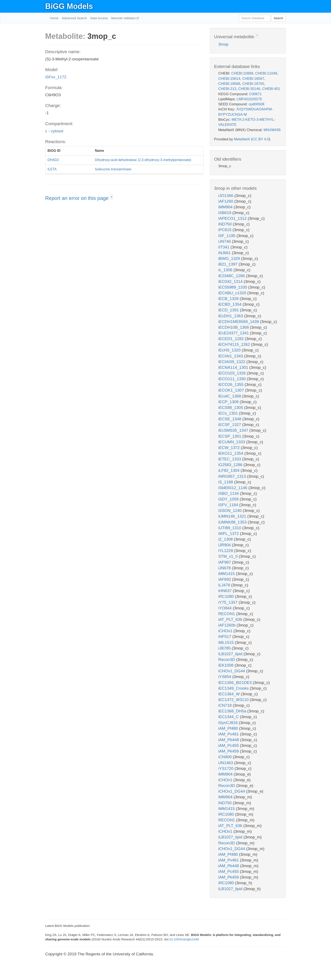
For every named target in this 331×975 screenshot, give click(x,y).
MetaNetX (242, 139)
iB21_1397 (228, 264)
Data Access (99, 18)
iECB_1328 (229, 298)
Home (54, 18)
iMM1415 (227, 573)
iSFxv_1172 (55, 77)
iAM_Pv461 (229, 734)
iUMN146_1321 (232, 516)
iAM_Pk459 (229, 751)
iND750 (225, 224)
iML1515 (226, 642)
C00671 (255, 94)
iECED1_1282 (231, 338)
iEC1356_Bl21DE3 (235, 682)
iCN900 (225, 757)
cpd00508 (257, 104)
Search (278, 18)
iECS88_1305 (231, 407)
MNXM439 (271, 130)
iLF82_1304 (229, 470)
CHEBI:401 (271, 89)
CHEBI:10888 (242, 73)
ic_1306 (225, 270)
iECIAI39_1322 (232, 361)
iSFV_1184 (228, 505)
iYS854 (225, 676)
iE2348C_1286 (232, 276)
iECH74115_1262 (234, 344)
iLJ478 (224, 585)
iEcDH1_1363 (231, 316)
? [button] (111, 197)
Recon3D (227, 659)
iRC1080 (226, 596)
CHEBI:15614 (229, 79)
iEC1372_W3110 (234, 699)
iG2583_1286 (230, 464)
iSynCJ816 (228, 722)
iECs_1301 (228, 413)
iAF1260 (226, 201)
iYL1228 (226, 550)
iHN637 (225, 591)
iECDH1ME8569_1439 (239, 321)
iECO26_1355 (231, 384)
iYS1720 (226, 768)
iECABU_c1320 (232, 293)
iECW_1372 (229, 447)
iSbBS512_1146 (233, 487)
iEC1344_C (229, 717)
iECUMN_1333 (232, 442)
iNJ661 (225, 253)
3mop (223, 44)
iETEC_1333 (230, 459)
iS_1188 (226, 482)
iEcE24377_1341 (234, 333)
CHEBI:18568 (229, 84)
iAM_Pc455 (229, 745)
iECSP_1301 (230, 436)
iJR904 (225, 545)
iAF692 (225, 579)
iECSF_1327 (230, 424)
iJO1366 (226, 195)
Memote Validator (124, 18)
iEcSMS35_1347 (233, 430)
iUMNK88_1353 (233, 522)
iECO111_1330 (232, 379)
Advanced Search (74, 18)
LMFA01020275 (249, 99)
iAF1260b (227, 625)
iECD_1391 (229, 310)
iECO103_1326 (232, 373)
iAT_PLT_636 (230, 619)
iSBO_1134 (229, 493)
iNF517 (225, 636)
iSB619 (225, 212)
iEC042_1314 (231, 281)
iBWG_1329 (229, 258)
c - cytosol (54, 131)
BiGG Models (69, 6)
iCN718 (225, 705)
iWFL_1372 (229, 533)
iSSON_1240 (230, 510)
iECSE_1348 (230, 419)
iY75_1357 (228, 602)
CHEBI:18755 (253, 84)
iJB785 (225, 648)
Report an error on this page (77, 198)
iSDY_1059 (229, 499)
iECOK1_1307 (231, 390)
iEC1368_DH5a (232, 711)
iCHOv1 (225, 631)
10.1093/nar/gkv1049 (184, 939)
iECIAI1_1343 (231, 356)
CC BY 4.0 (260, 139)
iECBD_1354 (230, 304)
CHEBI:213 (227, 89)
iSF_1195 (227, 235)
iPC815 (225, 230)
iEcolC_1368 (230, 396)
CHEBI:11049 (266, 73)
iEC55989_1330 (233, 287)
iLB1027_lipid (230, 654)
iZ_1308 (226, 539)
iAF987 (225, 562)
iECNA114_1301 (233, 367)
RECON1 (227, 614)
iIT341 (224, 247)
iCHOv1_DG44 (232, 671)
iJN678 (225, 568)
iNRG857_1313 (232, 476)
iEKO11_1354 (231, 453)
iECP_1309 (229, 402)
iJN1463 (226, 763)
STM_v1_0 (228, 556)
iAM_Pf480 (228, 728)
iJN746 (225, 241)
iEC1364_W (229, 694)
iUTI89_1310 (230, 528)
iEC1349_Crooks (234, 688)
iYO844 (225, 608)
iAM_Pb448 (229, 740)
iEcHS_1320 (230, 350)
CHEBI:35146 (249, 89)
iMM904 (226, 207)
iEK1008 (226, 665)
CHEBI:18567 (253, 79)
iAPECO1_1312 (233, 218)
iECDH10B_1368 (234, 327)
